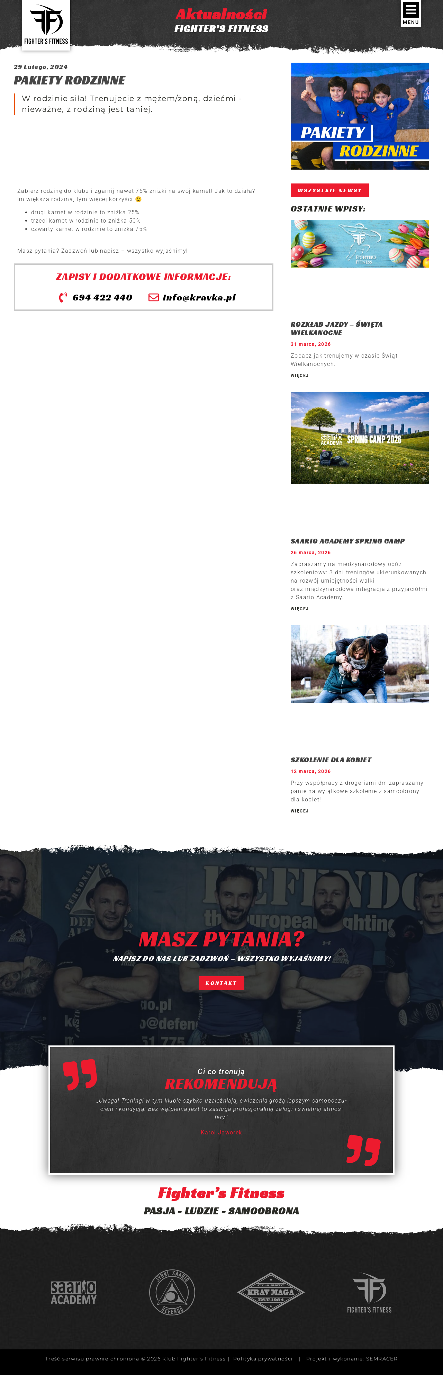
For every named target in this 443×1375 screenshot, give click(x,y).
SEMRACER (382, 1359)
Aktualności (221, 14)
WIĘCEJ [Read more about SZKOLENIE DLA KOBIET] (300, 811)
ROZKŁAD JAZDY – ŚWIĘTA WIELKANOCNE (337, 328)
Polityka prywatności (263, 1359)
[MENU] (411, 10)
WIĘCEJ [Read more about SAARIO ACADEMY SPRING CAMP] (300, 608)
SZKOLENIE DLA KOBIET (331, 759)
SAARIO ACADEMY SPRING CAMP (348, 541)
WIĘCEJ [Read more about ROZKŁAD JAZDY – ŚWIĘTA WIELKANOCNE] (300, 375)
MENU (411, 22)
